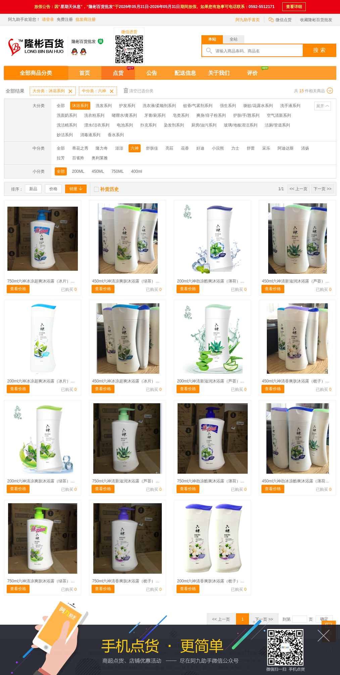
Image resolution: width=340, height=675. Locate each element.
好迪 (200, 148)
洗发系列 (104, 105)
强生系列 (228, 105)
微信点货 (280, 19)
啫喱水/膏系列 (124, 115)
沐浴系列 (80, 105)
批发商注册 (86, 19)
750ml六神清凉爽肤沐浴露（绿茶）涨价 (43, 581)
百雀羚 (78, 158)
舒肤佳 (152, 148)
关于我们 (219, 73)
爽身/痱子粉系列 (211, 115)
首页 (84, 73)
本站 (212, 39)
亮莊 (169, 148)
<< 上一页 (298, 189)
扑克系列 (148, 125)
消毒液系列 (90, 135)
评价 (252, 73)
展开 (320, 106)
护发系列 (127, 105)
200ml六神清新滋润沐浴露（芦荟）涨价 (213, 381)
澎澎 (119, 148)
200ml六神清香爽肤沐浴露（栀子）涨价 (213, 581)
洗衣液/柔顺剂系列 (159, 105)
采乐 (266, 148)
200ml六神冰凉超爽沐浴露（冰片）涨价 (43, 381)
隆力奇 (102, 148)
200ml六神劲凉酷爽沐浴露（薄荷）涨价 (213, 281)
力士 (235, 148)
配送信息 (185, 73)
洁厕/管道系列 (277, 125)
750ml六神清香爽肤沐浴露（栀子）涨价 (128, 581)
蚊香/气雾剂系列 (197, 105)
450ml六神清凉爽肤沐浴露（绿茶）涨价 (128, 281)
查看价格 (18, 289)
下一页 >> (322, 189)
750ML (117, 171)
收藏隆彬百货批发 (316, 19)
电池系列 (125, 125)
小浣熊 (218, 148)
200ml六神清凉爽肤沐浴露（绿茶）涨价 (43, 481)
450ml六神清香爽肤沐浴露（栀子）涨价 (298, 381)
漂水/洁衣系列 (96, 125)
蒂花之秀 (80, 148)
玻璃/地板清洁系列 (240, 125)
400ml (136, 171)
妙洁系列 (65, 135)
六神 (135, 148)
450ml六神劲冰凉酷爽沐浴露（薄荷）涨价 (300, 481)
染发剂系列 (174, 125)
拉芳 (61, 158)
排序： (17, 189)
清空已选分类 (138, 90)
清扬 (305, 148)
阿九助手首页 (248, 19)
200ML (78, 171)
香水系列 (116, 135)
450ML (98, 171)
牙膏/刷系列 (154, 115)
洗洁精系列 (67, 125)
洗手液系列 (290, 105)
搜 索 (319, 50)
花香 (185, 148)
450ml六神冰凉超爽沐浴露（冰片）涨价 (128, 381)
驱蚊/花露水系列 (258, 105)
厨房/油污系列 (203, 125)
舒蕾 (251, 148)
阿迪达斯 (286, 148)
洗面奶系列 (67, 115)
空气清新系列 (279, 115)
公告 (151, 73)
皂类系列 (181, 115)
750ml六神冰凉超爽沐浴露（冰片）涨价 (43, 281)
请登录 (48, 19)
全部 (61, 105)
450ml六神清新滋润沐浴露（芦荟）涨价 (298, 281)
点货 (118, 73)
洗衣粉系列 (94, 115)
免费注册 (65, 19)
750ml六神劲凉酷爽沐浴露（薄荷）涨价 (213, 481)
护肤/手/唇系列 (246, 115)
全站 (234, 39)
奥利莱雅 (100, 158)
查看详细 (294, 6)
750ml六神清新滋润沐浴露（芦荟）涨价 (128, 481)
